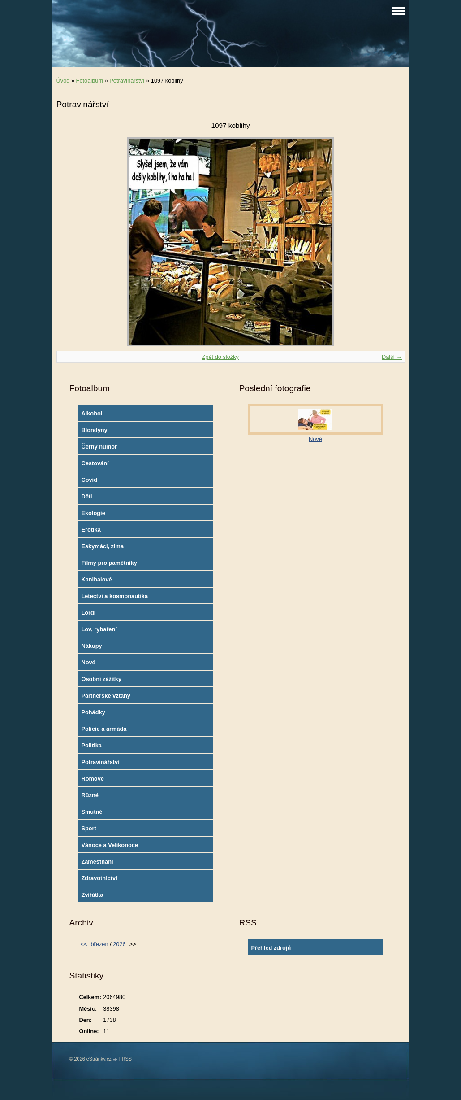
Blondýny (94, 430)
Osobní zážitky (101, 679)
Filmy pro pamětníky (109, 562)
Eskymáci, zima (102, 546)
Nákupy (91, 645)
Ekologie (93, 513)
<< (83, 944)
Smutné (91, 811)
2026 (119, 944)
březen (99, 944)
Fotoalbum (89, 80)
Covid (89, 479)
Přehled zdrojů (271, 947)
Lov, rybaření (98, 629)
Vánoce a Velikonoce (109, 845)
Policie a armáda (103, 728)
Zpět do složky (220, 357)
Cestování (94, 463)
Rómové (92, 778)
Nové (88, 662)
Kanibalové (96, 579)
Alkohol (91, 413)
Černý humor (99, 446)
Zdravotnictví (99, 878)
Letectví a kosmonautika (114, 596)
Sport (88, 828)
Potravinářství (126, 80)
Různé (89, 795)
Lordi (88, 612)
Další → (392, 357)
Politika (91, 745)
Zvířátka (92, 894)
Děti (86, 496)
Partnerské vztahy (105, 695)
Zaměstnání (97, 861)
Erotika (90, 529)
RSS (127, 1058)
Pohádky (93, 712)
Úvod (63, 80)
